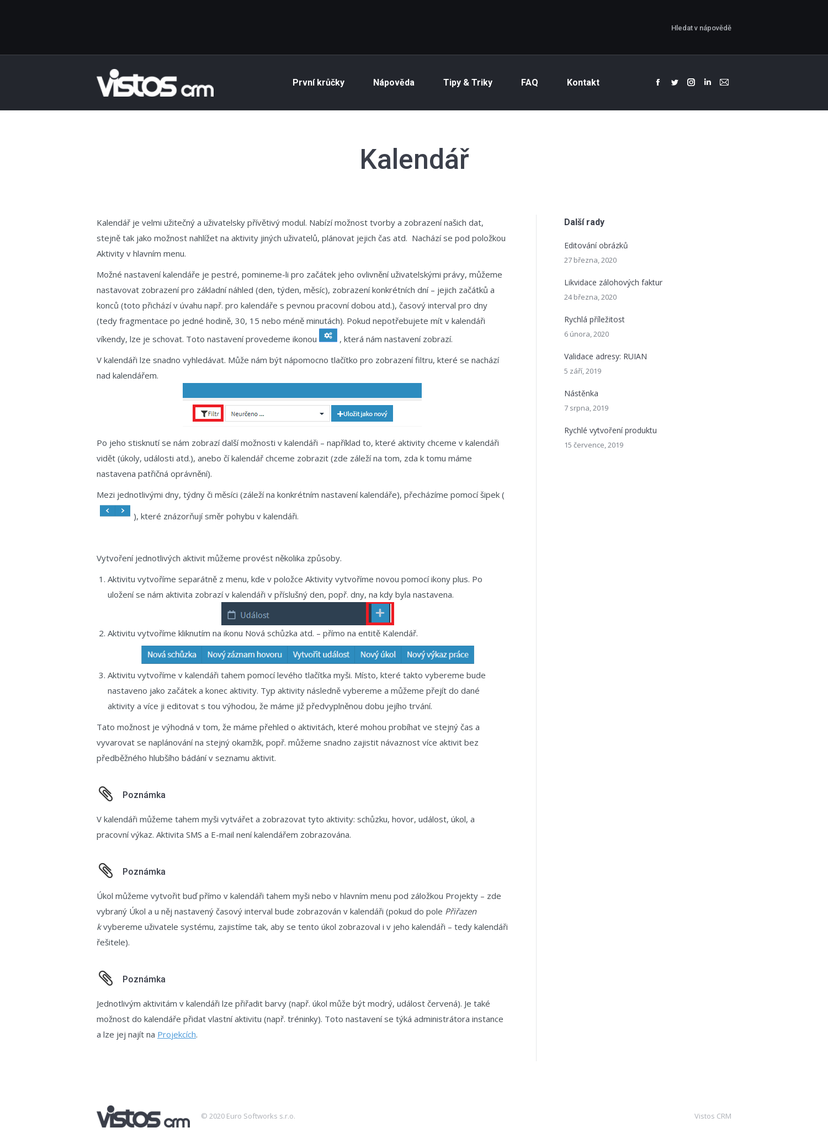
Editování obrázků (596, 245)
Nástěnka (581, 393)
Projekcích (176, 1034)
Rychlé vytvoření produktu (610, 430)
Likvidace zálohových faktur (613, 282)
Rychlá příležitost (594, 319)
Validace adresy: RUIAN (605, 356)
